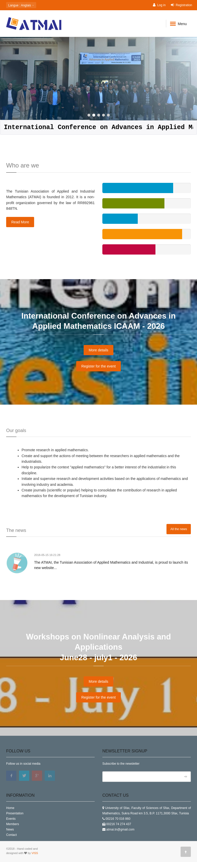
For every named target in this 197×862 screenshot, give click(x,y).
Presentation (14, 813)
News (10, 829)
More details (98, 350)
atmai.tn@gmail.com (120, 829)
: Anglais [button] (21, 5)
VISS (35, 853)
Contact (11, 835)
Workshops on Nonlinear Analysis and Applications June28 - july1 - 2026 (98, 647)
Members (12, 824)
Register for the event (98, 366)
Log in (159, 5)
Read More (20, 222)
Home (10, 808)
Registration (181, 5)
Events (11, 819)
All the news (178, 529)
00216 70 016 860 (117, 819)
